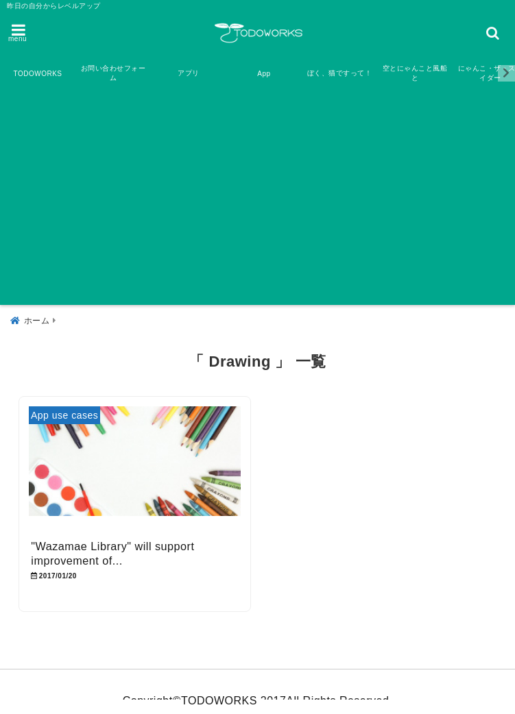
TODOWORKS (38, 73)
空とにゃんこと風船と (415, 73)
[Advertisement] (257, 199)
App (263, 73)
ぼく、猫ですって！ (339, 73)
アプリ (189, 73)
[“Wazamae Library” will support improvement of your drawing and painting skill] (135, 469)
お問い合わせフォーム (113, 73)
